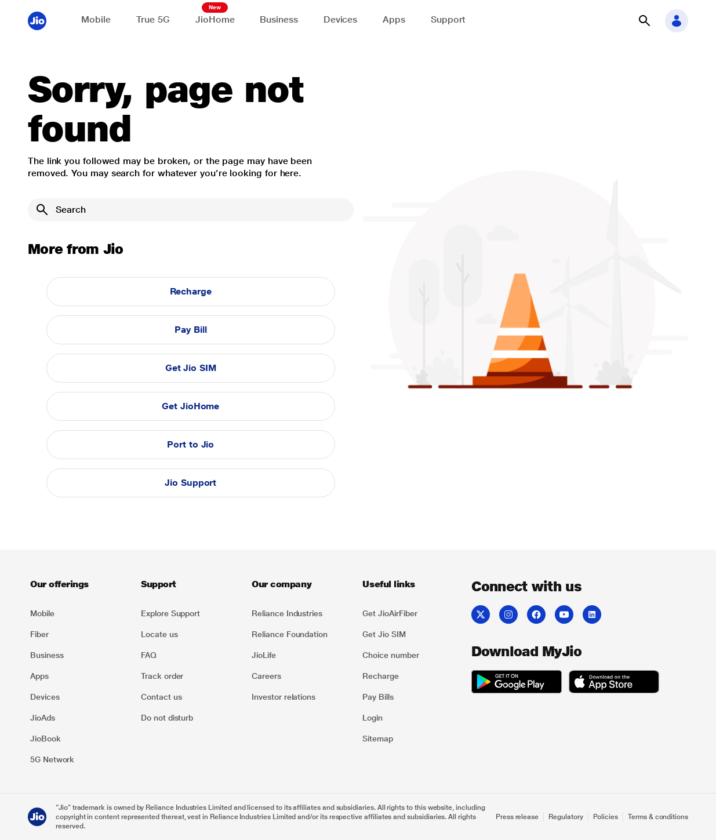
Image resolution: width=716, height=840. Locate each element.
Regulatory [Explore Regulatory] (565, 817)
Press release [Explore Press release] (517, 817)
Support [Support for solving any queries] (448, 19)
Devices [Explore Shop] (340, 19)
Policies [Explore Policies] (606, 817)
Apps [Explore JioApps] (394, 19)
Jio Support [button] (190, 482)
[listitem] (78, 613)
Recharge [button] (191, 291)
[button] (644, 21)
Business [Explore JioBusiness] (278, 19)
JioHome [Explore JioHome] (214, 19)
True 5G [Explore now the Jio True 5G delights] (153, 19)
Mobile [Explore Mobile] (96, 19)
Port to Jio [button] (190, 444)
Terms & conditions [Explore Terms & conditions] (658, 817)
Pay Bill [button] (190, 329)
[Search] (191, 209)
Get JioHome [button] (190, 406)
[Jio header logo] (37, 20)
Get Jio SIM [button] (190, 367)
